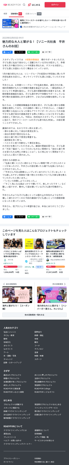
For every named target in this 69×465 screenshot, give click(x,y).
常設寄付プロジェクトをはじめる (47, 404)
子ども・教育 (9, 335)
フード (37, 346)
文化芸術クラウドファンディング (17, 415)
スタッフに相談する (12, 408)
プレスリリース (10, 437)
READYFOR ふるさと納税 (14, 392)
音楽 (36, 352)
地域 (36, 339)
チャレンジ (8, 359)
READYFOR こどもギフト (44, 392)
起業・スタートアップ (12, 363)
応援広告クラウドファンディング (47, 415)
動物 (5, 339)
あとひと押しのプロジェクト (46, 375)
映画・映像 (38, 356)
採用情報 (38, 434)
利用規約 (37, 459)
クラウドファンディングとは (15, 430)
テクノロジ (38, 349)
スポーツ (38, 359)
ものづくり (8, 349)
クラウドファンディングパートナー (18, 444)
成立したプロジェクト (12, 385)
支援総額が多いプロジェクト (15, 382)
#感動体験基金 (32, 59)
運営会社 (7, 434)
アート (6, 352)
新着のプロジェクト (12, 378)
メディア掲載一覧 (41, 437)
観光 (36, 342)
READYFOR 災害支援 (12, 389)
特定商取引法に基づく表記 (44, 462)
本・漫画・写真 (10, 356)
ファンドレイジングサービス (46, 408)
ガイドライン (8, 462)
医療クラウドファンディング (15, 411)
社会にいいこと (10, 332)
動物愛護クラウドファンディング (17, 418)
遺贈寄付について (41, 430)
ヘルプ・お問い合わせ (12, 441)
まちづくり (8, 346)
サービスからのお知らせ (44, 441)
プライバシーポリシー (12, 459)
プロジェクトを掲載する (13, 404)
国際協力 (38, 332)
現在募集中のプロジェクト (45, 382)
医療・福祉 (38, 335)
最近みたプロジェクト (12, 375)
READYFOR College (42, 389)
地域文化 (7, 342)
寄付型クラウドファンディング (46, 411)
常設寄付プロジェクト (43, 385)
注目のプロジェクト (42, 378)
